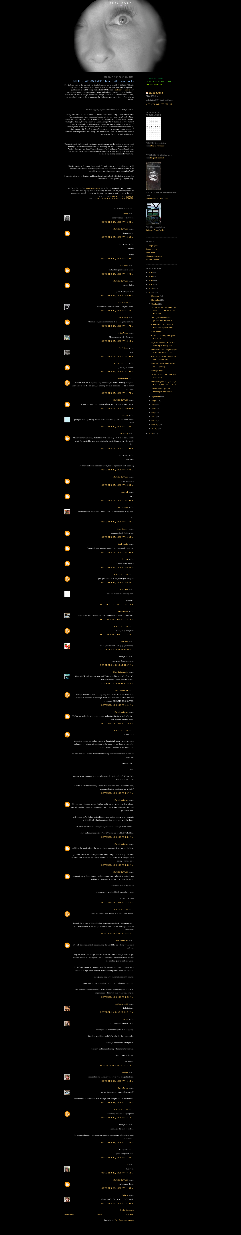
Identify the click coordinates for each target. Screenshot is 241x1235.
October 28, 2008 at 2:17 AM (117, 793)
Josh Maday (123, 433)
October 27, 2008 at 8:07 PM (117, 470)
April (153, 416)
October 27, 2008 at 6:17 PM (117, 311)
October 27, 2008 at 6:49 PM (117, 408)
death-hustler (123, 544)
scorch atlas (127, 199)
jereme (125, 1019)
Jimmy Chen (123, 302)
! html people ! (152, 245)
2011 (151, 280)
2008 (151, 292)
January (154, 428)
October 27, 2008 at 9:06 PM (117, 582)
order (166, 198)
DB (127, 1164)
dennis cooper (151, 249)
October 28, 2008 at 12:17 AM (117, 665)
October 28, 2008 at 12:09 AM (117, 650)
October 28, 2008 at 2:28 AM (117, 865)
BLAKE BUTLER (120, 229)
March (154, 420)
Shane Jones (123, 265)
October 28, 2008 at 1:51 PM (117, 1081)
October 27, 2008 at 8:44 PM (117, 522)
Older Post (129, 1214)
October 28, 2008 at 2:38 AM (117, 997)
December (155, 296)
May (153, 412)
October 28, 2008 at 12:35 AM (117, 683)
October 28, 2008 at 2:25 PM (117, 1118)
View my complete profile (159, 104)
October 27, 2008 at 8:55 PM (117, 552)
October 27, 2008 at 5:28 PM (117, 237)
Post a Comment (127, 1210)
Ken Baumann (122, 507)
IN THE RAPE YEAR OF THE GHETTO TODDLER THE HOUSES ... (163, 310)
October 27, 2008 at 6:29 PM (117, 371)
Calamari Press (152, 230)
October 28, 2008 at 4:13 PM (117, 1158)
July (153, 404)
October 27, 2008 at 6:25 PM (117, 356)
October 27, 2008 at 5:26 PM (117, 222)
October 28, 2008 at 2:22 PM (117, 1102)
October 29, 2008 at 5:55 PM (117, 1203)
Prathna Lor (123, 559)
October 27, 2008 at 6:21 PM (117, 341)
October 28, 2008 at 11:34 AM (117, 1012)
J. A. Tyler (124, 589)
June (153, 408)
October (154, 304)
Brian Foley (123, 317)
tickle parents (156, 331)
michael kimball (152, 259)
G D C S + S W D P (120, 3)
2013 (151, 272)
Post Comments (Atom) (124, 1220)
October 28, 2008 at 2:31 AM (117, 934)
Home (99, 1214)
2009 (151, 288)
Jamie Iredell (123, 378)
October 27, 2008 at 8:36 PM (117, 500)
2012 (151, 276)
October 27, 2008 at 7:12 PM (117, 427)
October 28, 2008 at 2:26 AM (117, 837)
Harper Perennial (157, 146)
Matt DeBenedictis (120, 672)
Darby (125, 213)
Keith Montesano (121, 690)
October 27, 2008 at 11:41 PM (117, 619)
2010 (151, 284)
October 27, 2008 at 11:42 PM (117, 634)
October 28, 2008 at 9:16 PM (117, 1188)
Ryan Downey (122, 529)
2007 (151, 433)
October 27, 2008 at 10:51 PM (117, 604)
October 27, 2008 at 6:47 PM (117, 393)
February (155, 424)
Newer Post (69, 1214)
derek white (150, 252)
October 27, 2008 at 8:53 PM (117, 537)
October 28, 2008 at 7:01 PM (117, 1173)
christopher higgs (121, 1004)
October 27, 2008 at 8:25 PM (117, 485)
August (154, 400)
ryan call (124, 492)
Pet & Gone (123, 348)
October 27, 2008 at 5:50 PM (117, 259)
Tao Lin (125, 415)
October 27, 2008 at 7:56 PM (117, 448)
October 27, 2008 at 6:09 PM (117, 274)
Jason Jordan (123, 611)
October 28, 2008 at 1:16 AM (117, 705)
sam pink (124, 641)
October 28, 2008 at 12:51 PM (117, 1066)
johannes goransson (154, 256)
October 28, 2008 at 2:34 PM (117, 1142)
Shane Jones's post (93, 188)
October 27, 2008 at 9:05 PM (117, 567)
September (155, 396)
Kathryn (125, 1072)
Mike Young (123, 333)
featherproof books (108, 199)
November (155, 300)
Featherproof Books (122, 90)
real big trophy (157, 370)
